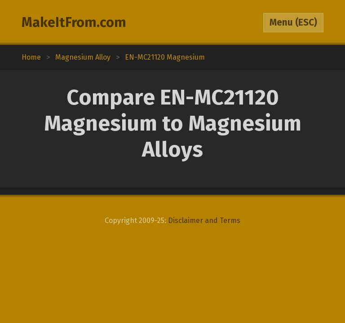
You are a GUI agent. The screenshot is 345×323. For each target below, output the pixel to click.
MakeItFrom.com (74, 22)
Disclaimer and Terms (204, 220)
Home (31, 57)
